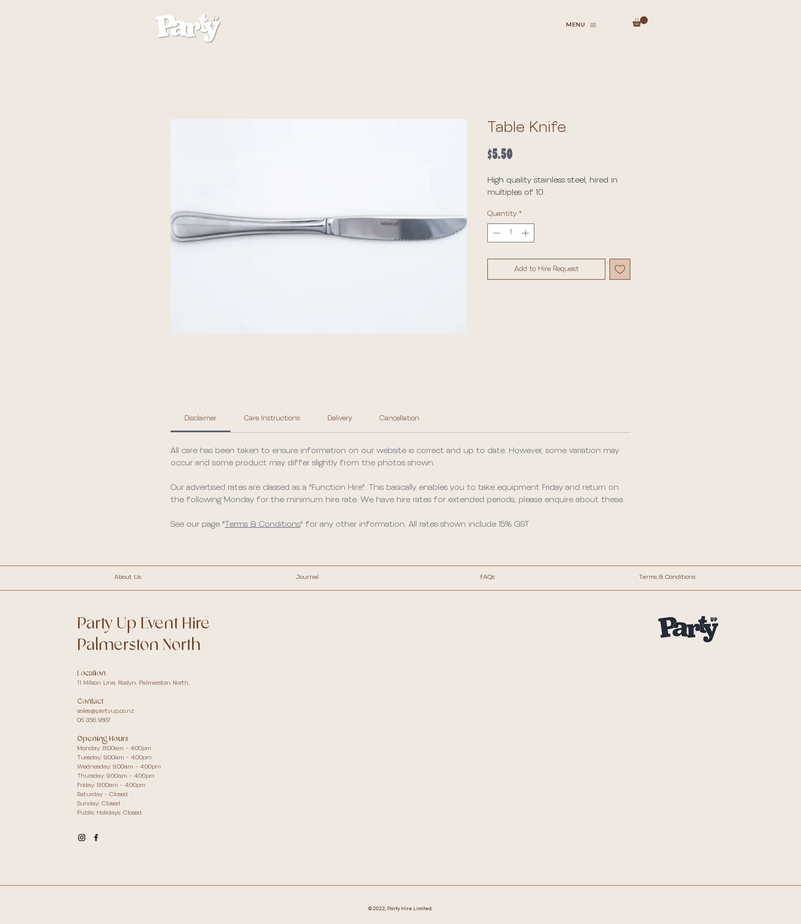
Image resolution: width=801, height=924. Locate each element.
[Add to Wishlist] (619, 269)
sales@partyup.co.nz (105, 711)
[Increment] (526, 233)
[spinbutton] (511, 233)
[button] (581, 25)
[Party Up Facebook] (96, 837)
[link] (200, 418)
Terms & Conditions (262, 525)
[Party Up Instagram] (81, 837)
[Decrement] (495, 233)
